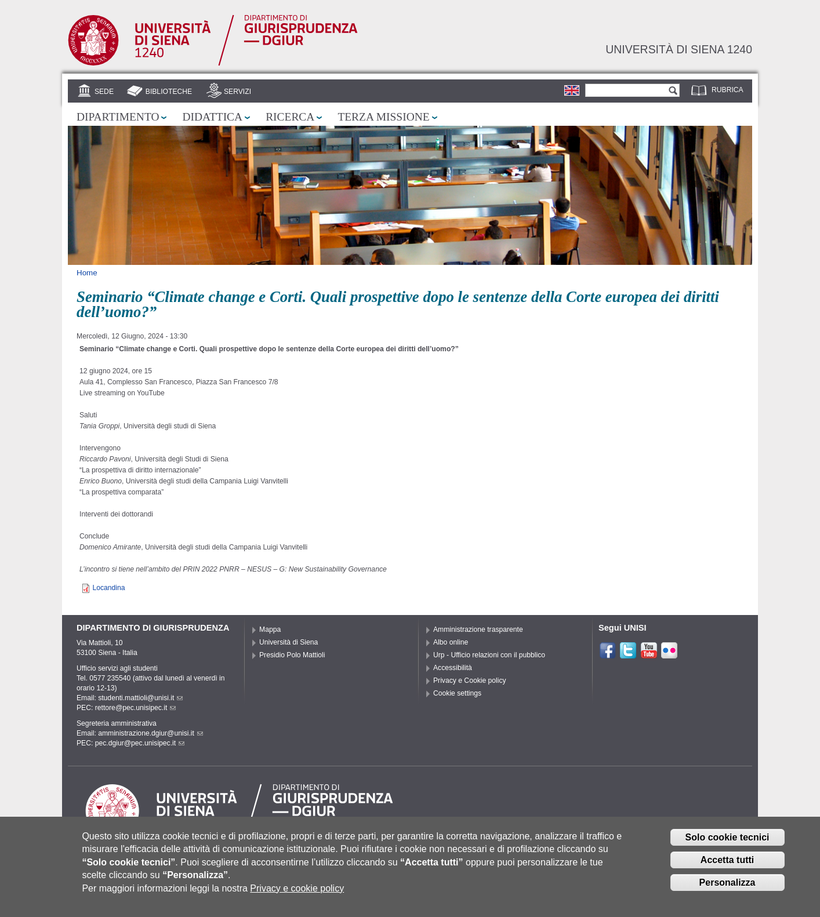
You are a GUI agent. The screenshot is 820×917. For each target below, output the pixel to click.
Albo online (450, 642)
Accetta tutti (727, 867)
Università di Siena (288, 642)
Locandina (108, 588)
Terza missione (383, 117)
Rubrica (727, 90)
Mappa (270, 629)
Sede (104, 92)
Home (87, 272)
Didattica (212, 117)
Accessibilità (452, 668)
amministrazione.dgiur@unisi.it (150, 733)
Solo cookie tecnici (727, 845)
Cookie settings (457, 693)
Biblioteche (169, 92)
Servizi (237, 92)
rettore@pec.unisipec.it (135, 708)
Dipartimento (118, 117)
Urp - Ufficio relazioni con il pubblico (489, 655)
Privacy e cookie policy (297, 896)
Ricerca (290, 117)
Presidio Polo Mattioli (292, 655)
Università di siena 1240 (678, 49)
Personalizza (727, 890)
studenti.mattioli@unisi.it (140, 698)
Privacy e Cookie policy (469, 680)
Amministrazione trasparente (478, 629)
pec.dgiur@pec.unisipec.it (139, 743)
